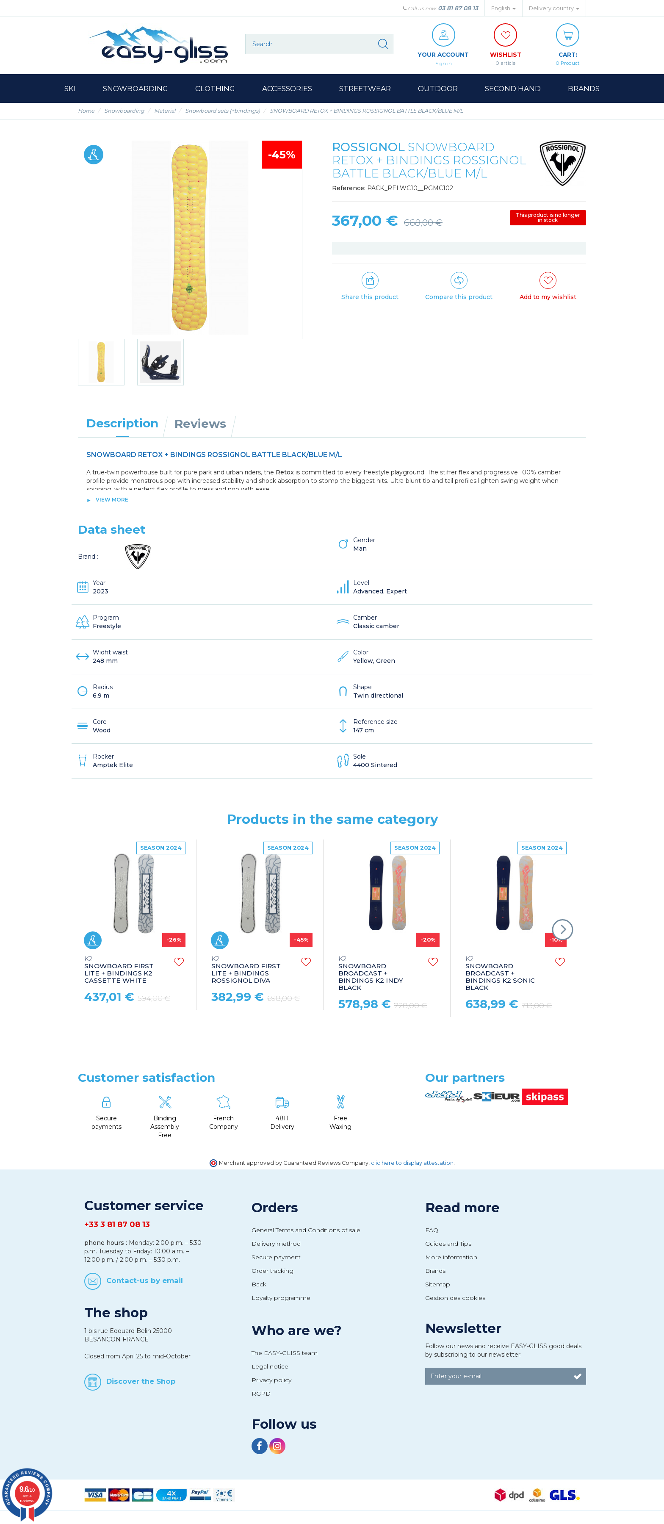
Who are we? (297, 1330)
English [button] (503, 8)
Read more (462, 1208)
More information (451, 1257)
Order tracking (272, 1271)
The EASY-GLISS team (285, 1353)
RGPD (261, 1393)
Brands (435, 1271)
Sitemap (437, 1284)
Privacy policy (271, 1380)
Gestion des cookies (455, 1298)
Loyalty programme (281, 1298)
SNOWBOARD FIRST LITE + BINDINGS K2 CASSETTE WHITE (119, 970)
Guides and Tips (448, 1243)
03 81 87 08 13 (458, 8)
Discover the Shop (141, 1381)
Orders (275, 1208)
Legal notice (270, 1366)
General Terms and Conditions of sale (306, 1230)
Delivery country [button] (554, 8)
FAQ (431, 1230)
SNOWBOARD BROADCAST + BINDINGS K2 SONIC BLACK (500, 974)
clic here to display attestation (412, 1163)
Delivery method (276, 1243)
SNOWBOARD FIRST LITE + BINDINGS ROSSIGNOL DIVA (246, 970)
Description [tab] (122, 423)
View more (112, 499)
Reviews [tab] (200, 423)
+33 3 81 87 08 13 (117, 1224)
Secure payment (276, 1257)
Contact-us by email (144, 1280)
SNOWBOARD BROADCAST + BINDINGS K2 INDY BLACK (370, 974)
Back (259, 1284)
